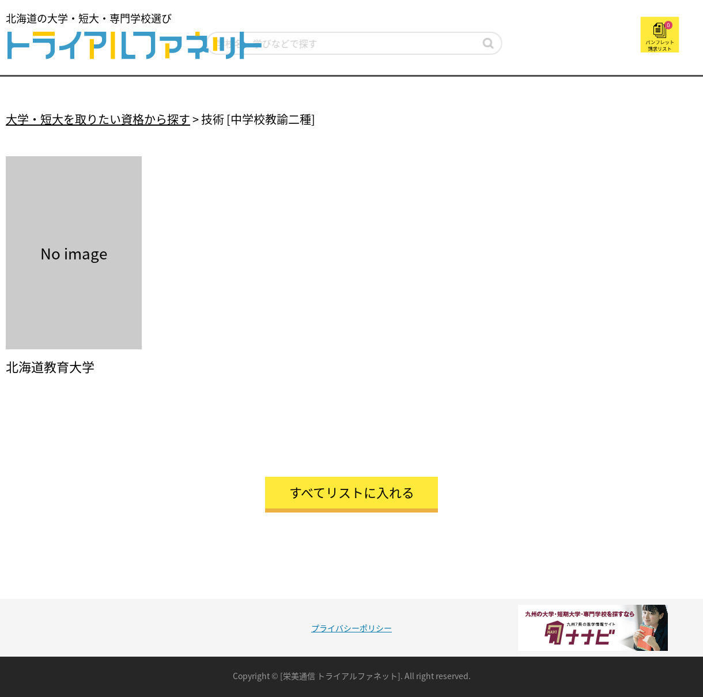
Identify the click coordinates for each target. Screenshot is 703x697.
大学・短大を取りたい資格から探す (98, 119)
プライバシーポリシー (351, 628)
